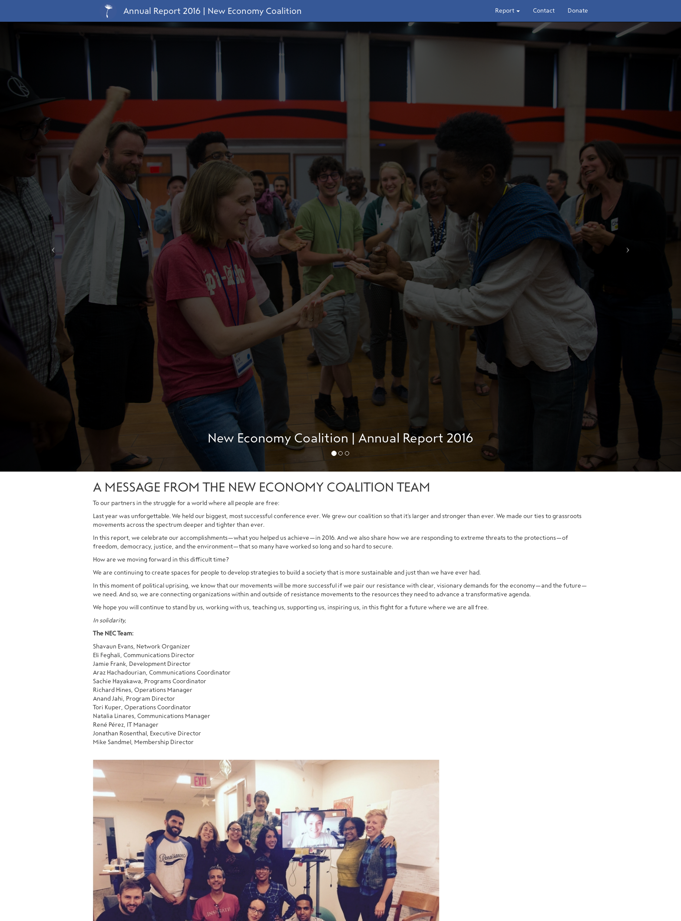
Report (507, 10)
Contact (544, 10)
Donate (578, 10)
